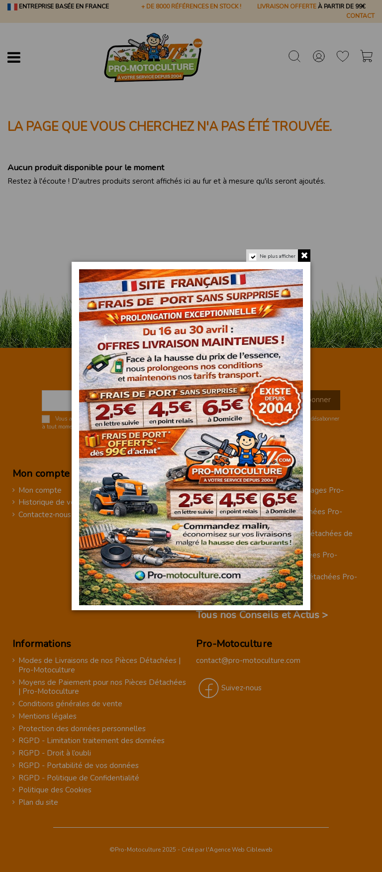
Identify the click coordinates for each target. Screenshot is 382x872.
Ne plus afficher (277, 256)
